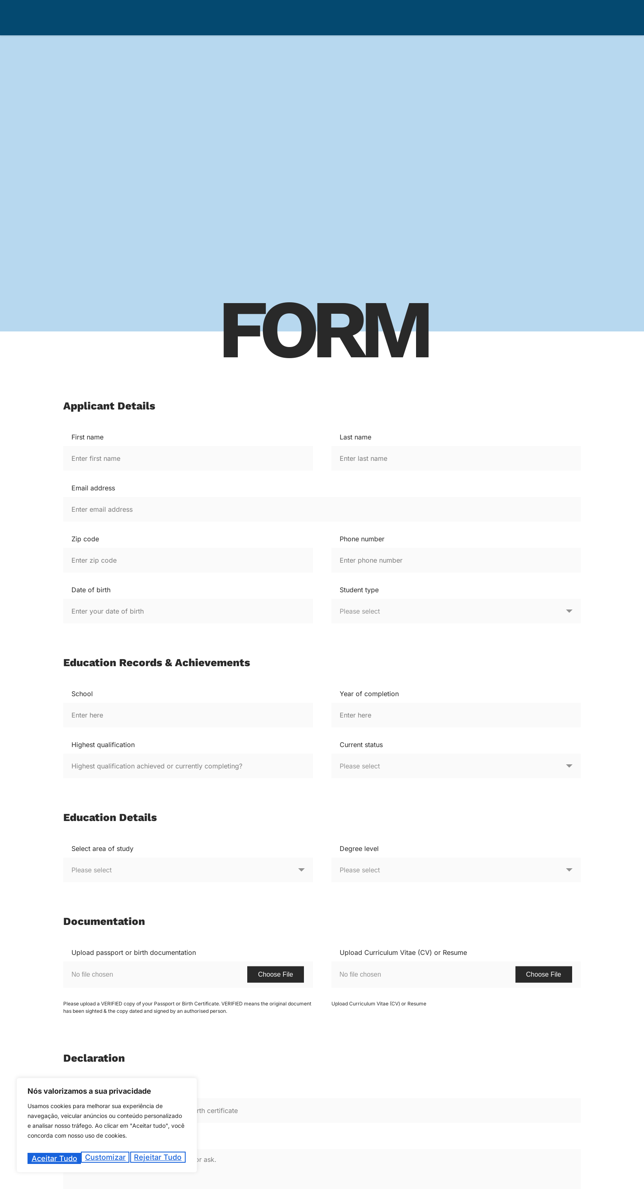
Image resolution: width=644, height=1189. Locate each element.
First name (87, 437)
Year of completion (369, 694)
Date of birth (90, 590)
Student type (359, 590)
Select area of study (102, 848)
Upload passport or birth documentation (133, 952)
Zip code (85, 539)
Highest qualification (103, 745)
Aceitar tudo (160, 1158)
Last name (355, 437)
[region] (106, 1128)
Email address (93, 488)
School (82, 694)
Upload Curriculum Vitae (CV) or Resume (403, 952)
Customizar (50, 1158)
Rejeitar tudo (104, 1158)
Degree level (359, 848)
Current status (361, 745)
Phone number (362, 539)
